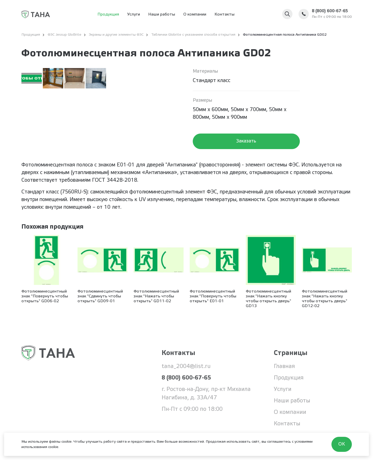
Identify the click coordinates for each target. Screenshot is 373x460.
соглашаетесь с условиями (290, 441)
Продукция (108, 14)
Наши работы (161, 14)
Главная (284, 366)
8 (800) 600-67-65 (330, 11)
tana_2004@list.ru (186, 366)
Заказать (246, 141)
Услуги (133, 14)
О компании (194, 14)
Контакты (224, 14)
